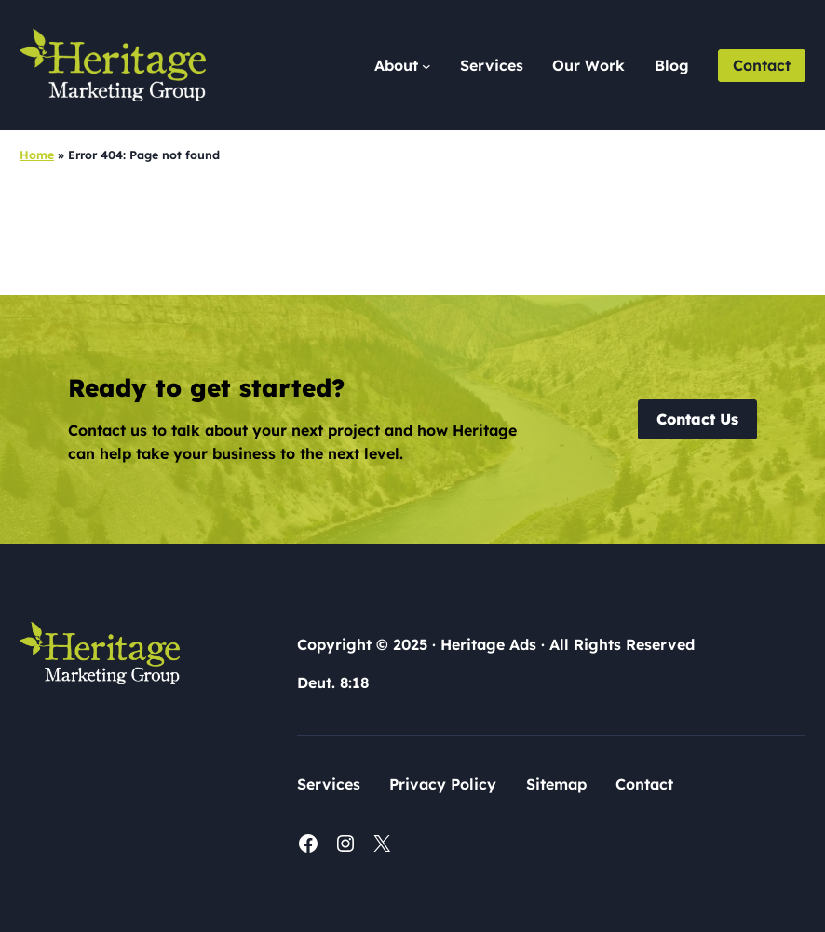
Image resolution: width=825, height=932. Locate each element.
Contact (762, 65)
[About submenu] (402, 65)
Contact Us (697, 419)
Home (37, 154)
